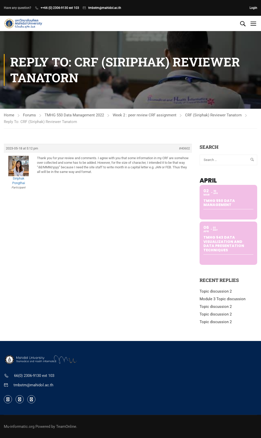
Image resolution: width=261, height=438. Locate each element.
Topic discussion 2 (216, 291)
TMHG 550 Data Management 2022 (74, 115)
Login (253, 8)
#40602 (184, 148)
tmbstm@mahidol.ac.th (104, 8)
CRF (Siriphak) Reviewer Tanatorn (213, 115)
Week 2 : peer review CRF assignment (144, 115)
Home (9, 115)
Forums (29, 115)
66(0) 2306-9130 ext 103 (34, 375)
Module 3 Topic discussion (222, 299)
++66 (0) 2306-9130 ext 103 (60, 8)
